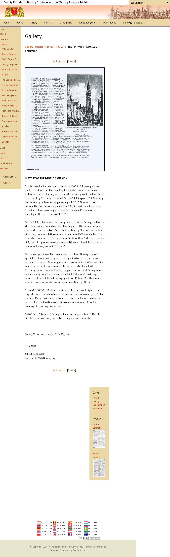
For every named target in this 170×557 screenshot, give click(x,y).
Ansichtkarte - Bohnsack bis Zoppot (11, 105)
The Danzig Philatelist (11, 79)
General (7, 182)
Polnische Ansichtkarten (11, 110)
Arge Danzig (8, 48)
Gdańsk (5, 141)
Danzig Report (9, 53)
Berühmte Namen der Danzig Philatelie (11, 131)
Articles (5, 126)
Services (127, 22)
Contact (48, 22)
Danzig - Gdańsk (10, 115)
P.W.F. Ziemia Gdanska (11, 59)
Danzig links (66, 22)
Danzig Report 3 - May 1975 (50, 46)
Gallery (33, 22)
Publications (109, 22)
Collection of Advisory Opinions (11, 136)
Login (2, 152)
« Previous (60, 61)
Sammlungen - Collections (11, 95)
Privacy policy (76, 546)
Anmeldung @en (87, 22)
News (2, 158)
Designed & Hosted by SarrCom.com (68, 550)
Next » (71, 61)
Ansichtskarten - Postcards (11, 100)
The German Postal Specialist (11, 84)
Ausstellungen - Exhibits (11, 90)
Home (6, 22)
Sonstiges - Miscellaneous (11, 121)
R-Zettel (98, 408)
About (20, 22)
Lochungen (99, 404)
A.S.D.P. (5, 74)
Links (2, 147)
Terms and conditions (95, 546)
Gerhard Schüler (10, 69)
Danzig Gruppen (9, 64)
